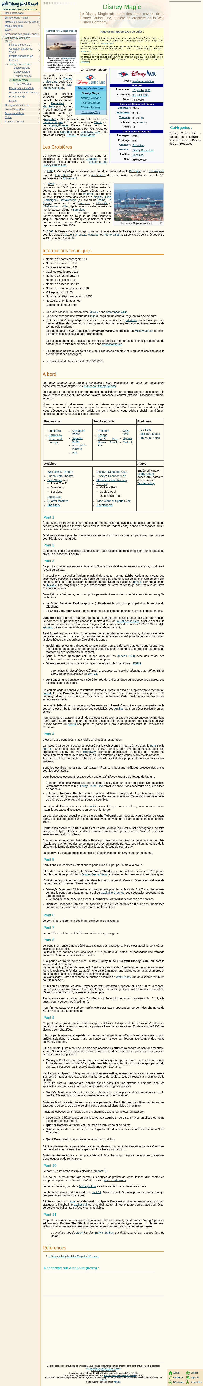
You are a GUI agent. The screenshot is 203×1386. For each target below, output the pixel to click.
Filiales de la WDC (19, 44)
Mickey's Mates (150, 433)
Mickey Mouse (144, 330)
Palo (75, 452)
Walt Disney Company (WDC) (17, 39)
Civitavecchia (68, 200)
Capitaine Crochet (112, 892)
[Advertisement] (60, 13)
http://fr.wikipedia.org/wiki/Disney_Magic (103, 1368)
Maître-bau (123, 112)
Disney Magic (21, 79)
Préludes (103, 430)
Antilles (118, 708)
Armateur (124, 149)
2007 (51, 184)
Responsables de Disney (23, 92)
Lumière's (55, 430)
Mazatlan (93, 234)
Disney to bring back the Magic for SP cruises (75, 1256)
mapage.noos (107, 43)
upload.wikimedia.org (67, 58)
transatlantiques (53, 122)
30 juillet (137, 95)
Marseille (102, 203)
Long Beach (63, 175)
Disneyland (70, 178)
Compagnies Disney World (20, 50)
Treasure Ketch (150, 438)
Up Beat (146, 429)
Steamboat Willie (116, 311)
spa (72, 1201)
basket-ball (80, 1204)
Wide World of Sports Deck (113, 501)
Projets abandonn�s (21, 55)
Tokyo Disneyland (15, 109)
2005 (50, 171)
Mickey (93, 311)
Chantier (124, 144)
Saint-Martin (87, 135)
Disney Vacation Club (21, 88)
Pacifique (135, 171)
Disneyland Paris (14, 113)
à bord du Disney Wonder (100, 386)
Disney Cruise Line (143, 150)
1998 (147, 90)
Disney (86, 874)
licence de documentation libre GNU (120, 1375)
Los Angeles (156, 171)
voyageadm (85, 51)
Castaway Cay (91, 112)
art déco (131, 320)
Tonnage (124, 117)
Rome (101, 200)
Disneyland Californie (17, 105)
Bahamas (137, 154)
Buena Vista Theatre (60, 476)
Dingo (92, 316)
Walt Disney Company (57, 86)
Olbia (108, 197)
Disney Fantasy (90, 107)
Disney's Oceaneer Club (111, 471)
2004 (79, 1232)
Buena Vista (99, 874)
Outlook (128, 442)
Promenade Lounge (56, 441)
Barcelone (79, 209)
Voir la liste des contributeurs (103, 1370)
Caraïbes (66, 131)
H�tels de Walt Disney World (22, 21)
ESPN (137, 663)
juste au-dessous (115, 1180)
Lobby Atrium (145, 473)
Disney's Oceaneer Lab (111, 476)
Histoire (13, 60)
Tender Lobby (146, 483)
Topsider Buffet (77, 440)
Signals (127, 438)
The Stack (53, 505)
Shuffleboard (104, 505)
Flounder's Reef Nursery (111, 480)
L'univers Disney (14, 121)
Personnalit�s (17, 96)
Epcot (8, 29)
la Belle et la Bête (127, 621)
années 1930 (126, 656)
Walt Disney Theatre (60, 471)
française (84, 203)
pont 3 (154, 745)
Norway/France (58, 125)
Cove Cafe (126, 432)
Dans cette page (14, 12)
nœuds (143, 122)
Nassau (71, 135)
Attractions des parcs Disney (21, 33)
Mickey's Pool (87, 1186)
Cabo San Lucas (75, 234)
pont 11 (92, 673)
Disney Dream (91, 102)
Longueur (124, 107)
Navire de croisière (143, 81)
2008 (50, 231)
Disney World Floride (17, 17)
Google (103, 1380)
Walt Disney (123, 976)
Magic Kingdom (14, 25)
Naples (98, 197)
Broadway (89, 751)
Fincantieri (138, 145)
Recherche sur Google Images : (61, 31)
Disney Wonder (90, 98)
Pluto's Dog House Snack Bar (108, 442)
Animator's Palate (78, 432)
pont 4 (137, 581)
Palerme (88, 193)
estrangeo (84, 62)
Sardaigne (50, 200)
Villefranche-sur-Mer (55, 206)
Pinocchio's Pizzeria (79, 447)
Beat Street (54, 480)
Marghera (49, 106)
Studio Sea (54, 496)
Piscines (101, 484)
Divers (13, 100)
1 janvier (138, 90)
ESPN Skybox (104, 1232)
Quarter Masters (57, 501)
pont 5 (47, 748)
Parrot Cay (55, 435)
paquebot (50, 119)
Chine (8, 117)
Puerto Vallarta (112, 234)
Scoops (102, 435)
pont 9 (102, 1171)
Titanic (98, 122)
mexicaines (98, 175)
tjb (142, 117)
